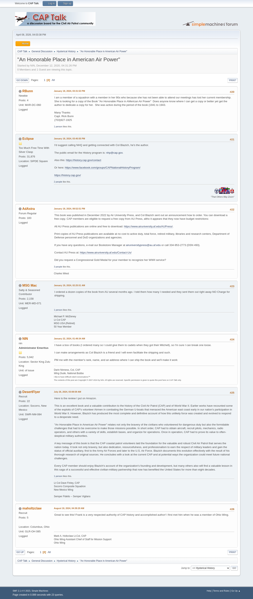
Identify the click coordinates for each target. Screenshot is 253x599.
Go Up (20, 552)
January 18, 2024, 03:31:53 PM (69, 91)
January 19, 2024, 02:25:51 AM (69, 285)
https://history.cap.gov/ (67, 175)
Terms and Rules (221, 591)
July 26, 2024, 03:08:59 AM (67, 392)
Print (232, 80)
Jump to (185, 567)
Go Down (22, 80)
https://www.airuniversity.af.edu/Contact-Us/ (106, 252)
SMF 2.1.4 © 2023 (21, 591)
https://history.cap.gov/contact (83, 160)
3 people (58, 266)
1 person (58, 126)
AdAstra (28, 208)
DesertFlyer (31, 392)
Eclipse (28, 138)
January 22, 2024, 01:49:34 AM (69, 338)
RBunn (27, 91)
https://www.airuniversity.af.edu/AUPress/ (148, 226)
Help (209, 591)
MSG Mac (29, 285)
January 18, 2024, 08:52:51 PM (69, 208)
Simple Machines (40, 591)
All (53, 80)
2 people (58, 182)
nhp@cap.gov (114, 152)
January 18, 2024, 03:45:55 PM (69, 138)
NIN (25, 338)
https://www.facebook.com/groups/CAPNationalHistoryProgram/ (103, 167)
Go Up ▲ (235, 591)
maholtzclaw (31, 508)
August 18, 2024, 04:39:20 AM (69, 508)
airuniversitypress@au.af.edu (143, 245)
